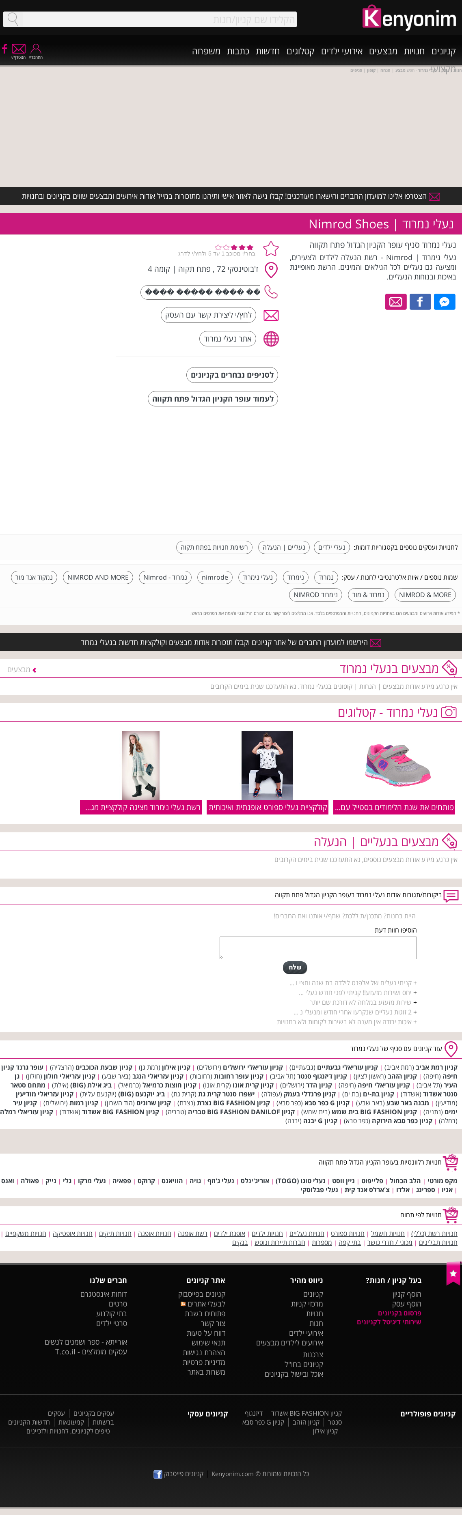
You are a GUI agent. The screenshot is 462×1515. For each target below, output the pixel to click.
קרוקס (146, 1180)
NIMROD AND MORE (98, 577)
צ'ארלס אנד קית (367, 1189)
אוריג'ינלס (255, 1180)
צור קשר (213, 1323)
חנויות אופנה (154, 1233)
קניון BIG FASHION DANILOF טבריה (241, 1111)
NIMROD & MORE (425, 594)
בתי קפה (350, 1242)
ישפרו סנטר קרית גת (226, 1094)
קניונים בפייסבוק (201, 1294)
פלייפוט (372, 1180)
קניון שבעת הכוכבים (104, 1067)
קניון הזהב (402, 1076)
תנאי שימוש (208, 1342)
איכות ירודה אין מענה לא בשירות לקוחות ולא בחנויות (344, 1021)
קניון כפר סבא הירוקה (402, 1120)
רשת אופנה (192, 1233)
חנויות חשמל (388, 1233)
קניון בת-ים (378, 1094)
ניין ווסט (343, 1180)
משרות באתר (206, 1372)
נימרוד (295, 577)
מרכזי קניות (307, 1304)
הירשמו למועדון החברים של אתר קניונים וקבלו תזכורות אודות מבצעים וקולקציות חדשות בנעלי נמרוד (231, 642)
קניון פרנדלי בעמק (310, 1094)
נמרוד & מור (368, 594)
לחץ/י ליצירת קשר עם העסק (208, 314)
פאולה (30, 1180)
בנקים (240, 1242)
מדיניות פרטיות (204, 1362)
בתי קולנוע (111, 1313)
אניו (447, 1189)
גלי (67, 1180)
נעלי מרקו (92, 1180)
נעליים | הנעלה (284, 547)
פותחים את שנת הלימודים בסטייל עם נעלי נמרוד (380, 807)
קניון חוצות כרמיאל (169, 1085)
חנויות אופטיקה (73, 1233)
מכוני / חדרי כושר (389, 1242)
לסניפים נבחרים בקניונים (232, 374)
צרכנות (313, 1354)
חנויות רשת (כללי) (434, 1233)
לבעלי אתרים (203, 1304)
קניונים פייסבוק (178, 1473)
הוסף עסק (406, 1304)
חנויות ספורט (348, 1233)
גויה (195, 1180)
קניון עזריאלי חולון (69, 1076)
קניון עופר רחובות (238, 1076)
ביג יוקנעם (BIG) (141, 1094)
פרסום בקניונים (399, 1313)
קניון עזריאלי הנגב (158, 1076)
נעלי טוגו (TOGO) (301, 1180)
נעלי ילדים (331, 547)
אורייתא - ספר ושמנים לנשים (86, 1342)
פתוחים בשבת (205, 1313)
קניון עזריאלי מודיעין (44, 1094)
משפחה (206, 51)
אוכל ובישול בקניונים (294, 1374)
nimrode (215, 577)
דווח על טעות (206, 1333)
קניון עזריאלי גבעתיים (347, 1067)
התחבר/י (36, 54)
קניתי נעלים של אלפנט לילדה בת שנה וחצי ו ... (350, 982)
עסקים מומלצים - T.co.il (91, 1351)
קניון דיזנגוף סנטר (322, 1076)
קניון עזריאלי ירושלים (253, 1067)
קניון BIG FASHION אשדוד (120, 1111)
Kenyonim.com (233, 1474)
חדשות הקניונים (29, 1422)
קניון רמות (83, 1102)
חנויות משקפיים (25, 1233)
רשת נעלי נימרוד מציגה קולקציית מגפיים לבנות (129, 807)
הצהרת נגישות (204, 1352)
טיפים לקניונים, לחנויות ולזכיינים (68, 1431)
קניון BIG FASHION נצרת (233, 1102)
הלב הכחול (405, 1180)
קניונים (444, 51)
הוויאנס (172, 1180)
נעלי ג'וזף (220, 1180)
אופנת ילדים (229, 1233)
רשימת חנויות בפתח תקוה (214, 547)
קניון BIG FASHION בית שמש (374, 1111)
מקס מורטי (442, 1180)
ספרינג (425, 1189)
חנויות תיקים (115, 1233)
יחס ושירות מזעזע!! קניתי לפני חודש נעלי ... (355, 992)
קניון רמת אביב (437, 1067)
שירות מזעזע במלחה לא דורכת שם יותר (361, 1002)
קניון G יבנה (320, 1120)
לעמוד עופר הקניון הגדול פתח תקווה (213, 398)
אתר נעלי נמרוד (228, 338)
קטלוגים (301, 51)
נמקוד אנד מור (34, 577)
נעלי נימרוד (258, 577)
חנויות (414, 51)
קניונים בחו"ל (304, 1364)
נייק (50, 1180)
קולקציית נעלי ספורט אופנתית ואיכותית (268, 807)
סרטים (118, 1304)
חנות (316, 1323)
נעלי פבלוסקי (319, 1189)
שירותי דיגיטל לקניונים (389, 1321)
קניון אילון (176, 1067)
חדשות (268, 51)
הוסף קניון (407, 1294)
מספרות (322, 1242)
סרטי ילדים (111, 1323)
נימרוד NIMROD (316, 594)
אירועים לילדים (302, 1342)
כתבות (238, 51)
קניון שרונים (153, 1102)
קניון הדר (319, 1085)
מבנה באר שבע (407, 1102)
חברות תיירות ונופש (280, 1242)
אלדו (403, 1189)
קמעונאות (71, 1422)
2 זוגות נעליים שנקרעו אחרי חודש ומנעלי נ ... (353, 1012)
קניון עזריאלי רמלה (26, 1111)
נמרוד (326, 577)
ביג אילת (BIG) (91, 1085)
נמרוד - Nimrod (165, 577)
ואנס (7, 1180)
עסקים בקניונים (93, 1413)
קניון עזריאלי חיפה (384, 1085)
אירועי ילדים (342, 51)
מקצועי (443, 68)
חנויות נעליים (306, 1233)
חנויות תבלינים (438, 1242)
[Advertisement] (397, 471)
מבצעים (383, 51)
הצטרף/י (18, 54)
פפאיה (121, 1180)
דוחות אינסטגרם (103, 1294)
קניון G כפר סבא (327, 1102)
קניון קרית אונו (253, 1085)
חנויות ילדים (267, 1233)
